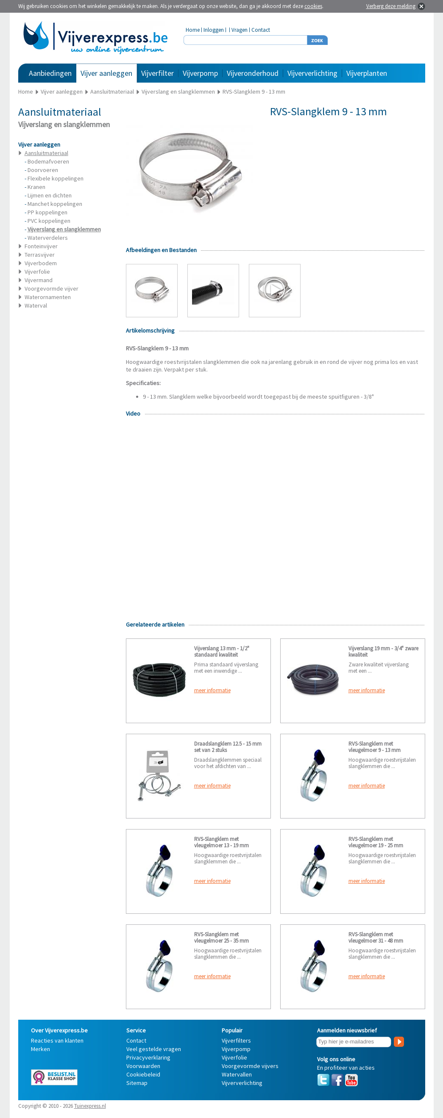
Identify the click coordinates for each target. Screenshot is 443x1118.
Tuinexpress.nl (90, 1106)
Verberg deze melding (390, 6)
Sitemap (137, 1083)
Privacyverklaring (148, 1057)
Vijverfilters (236, 1040)
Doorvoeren (43, 170)
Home (193, 29)
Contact (260, 29)
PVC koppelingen (49, 221)
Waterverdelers (48, 237)
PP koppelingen (47, 212)
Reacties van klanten (57, 1040)
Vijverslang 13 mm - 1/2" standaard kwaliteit (221, 651)
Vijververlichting (312, 73)
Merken (40, 1049)
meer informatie (212, 690)
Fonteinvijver (41, 246)
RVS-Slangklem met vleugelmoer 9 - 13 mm (374, 747)
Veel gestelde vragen (153, 1049)
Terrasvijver (40, 254)
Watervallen (237, 1074)
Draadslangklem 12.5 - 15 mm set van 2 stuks (228, 747)
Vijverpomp (200, 73)
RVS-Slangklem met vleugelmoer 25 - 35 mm (221, 937)
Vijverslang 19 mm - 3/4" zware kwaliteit (383, 651)
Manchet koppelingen (55, 204)
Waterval (36, 305)
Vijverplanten (366, 73)
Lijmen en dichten (50, 195)
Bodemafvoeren (48, 161)
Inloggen (213, 29)
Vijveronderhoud (253, 73)
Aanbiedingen (50, 73)
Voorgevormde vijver (51, 288)
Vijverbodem (41, 263)
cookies (313, 6)
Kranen (36, 187)
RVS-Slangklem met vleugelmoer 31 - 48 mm (375, 937)
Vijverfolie (37, 271)
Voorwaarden (143, 1066)
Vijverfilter (157, 73)
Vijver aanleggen (106, 73)
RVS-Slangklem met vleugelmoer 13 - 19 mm (221, 842)
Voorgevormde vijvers (250, 1066)
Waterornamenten (48, 297)
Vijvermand (39, 280)
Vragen (239, 29)
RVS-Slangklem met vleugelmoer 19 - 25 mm (375, 842)
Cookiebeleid (143, 1074)
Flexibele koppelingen (56, 178)
